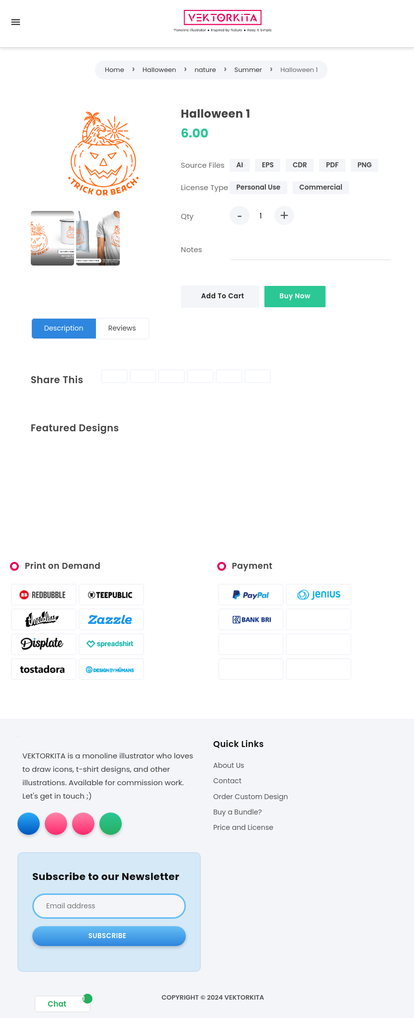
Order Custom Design (250, 797)
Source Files (203, 165)
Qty (187, 216)
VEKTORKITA (244, 997)
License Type (204, 187)
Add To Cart (223, 296)
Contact (227, 781)
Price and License (243, 827)
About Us (228, 765)
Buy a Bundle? (237, 812)
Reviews (122, 328)
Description (63, 328)
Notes (191, 249)
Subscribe (107, 936)
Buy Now (294, 296)
